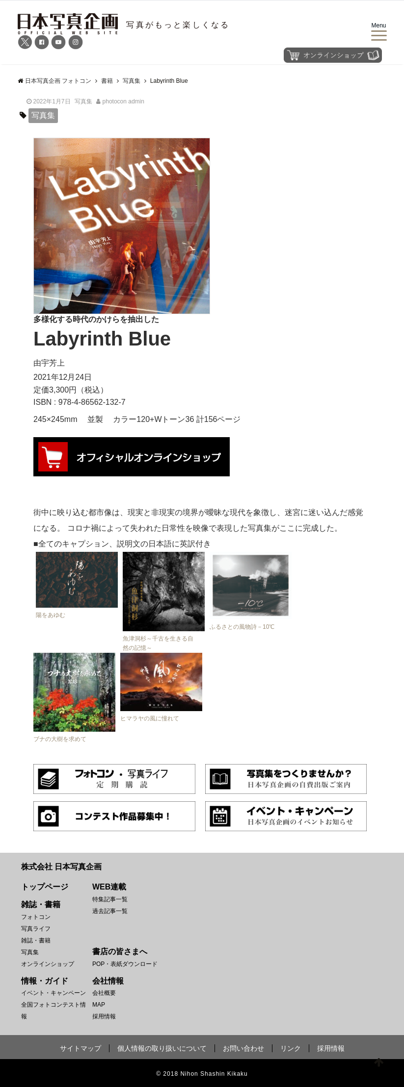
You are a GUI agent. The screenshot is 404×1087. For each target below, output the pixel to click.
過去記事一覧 (110, 911)
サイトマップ (80, 1048)
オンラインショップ (47, 964)
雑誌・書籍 (36, 940)
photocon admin (123, 101)
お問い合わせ (243, 1048)
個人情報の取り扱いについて (162, 1048)
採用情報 (104, 1016)
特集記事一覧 (110, 899)
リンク (290, 1048)
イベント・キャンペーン (53, 992)
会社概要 (104, 992)
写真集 (83, 101)
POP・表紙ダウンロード (125, 964)
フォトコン (36, 917)
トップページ (44, 887)
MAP (98, 1004)
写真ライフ (36, 928)
